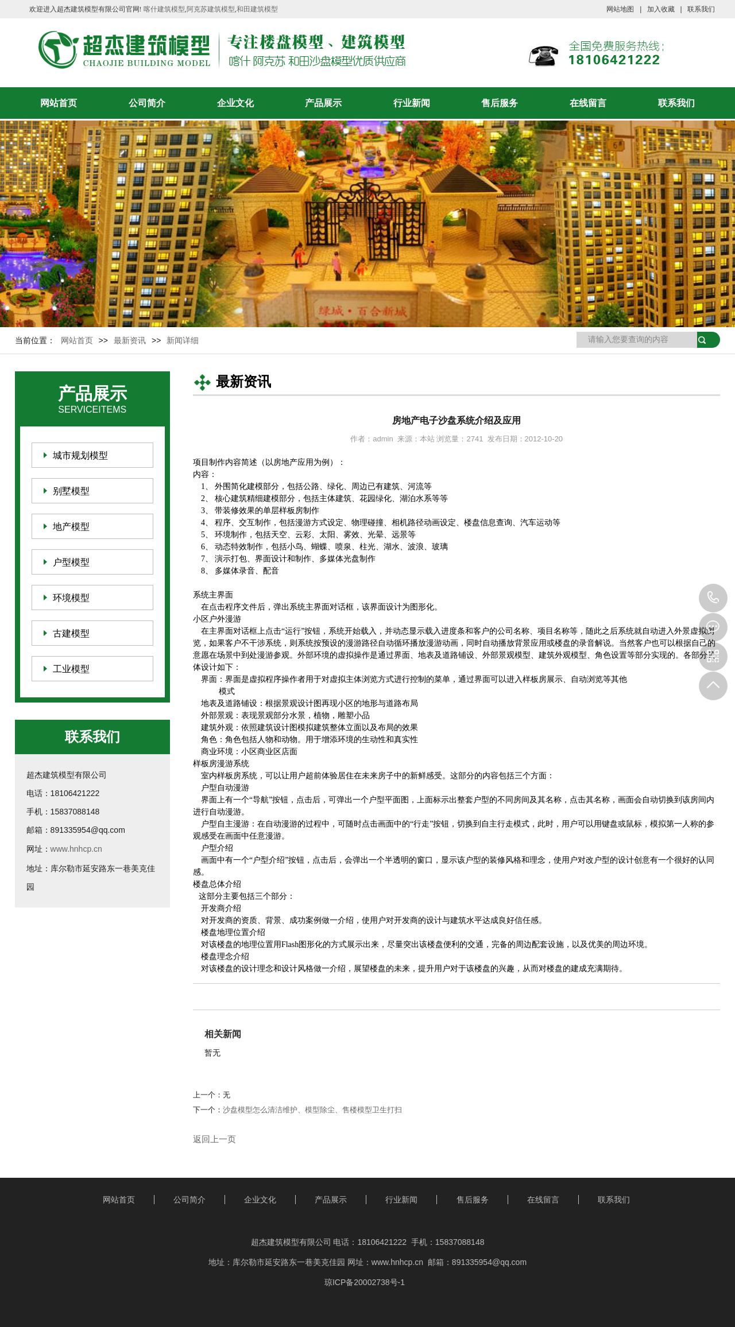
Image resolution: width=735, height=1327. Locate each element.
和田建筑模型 (257, 9)
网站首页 (58, 103)
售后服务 (499, 103)
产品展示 (323, 103)
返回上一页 (214, 1139)
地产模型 (71, 526)
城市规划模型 (80, 455)
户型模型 (71, 562)
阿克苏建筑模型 (211, 9)
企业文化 (235, 103)
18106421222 (713, 598)
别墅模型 (71, 491)
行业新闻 (411, 103)
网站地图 (620, 9)
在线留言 (588, 103)
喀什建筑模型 (164, 9)
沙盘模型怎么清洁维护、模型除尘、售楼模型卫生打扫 (312, 1109)
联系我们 (701, 9)
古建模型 (71, 633)
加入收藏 (661, 9)
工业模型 (71, 669)
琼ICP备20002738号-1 (364, 1282)
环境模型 (71, 598)
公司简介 (147, 103)
